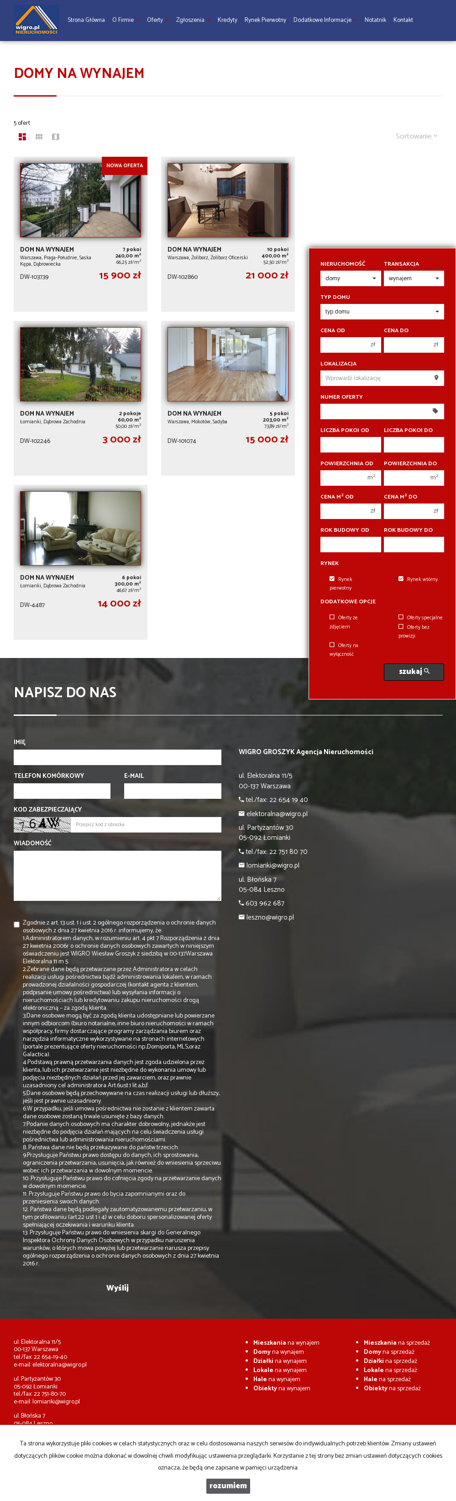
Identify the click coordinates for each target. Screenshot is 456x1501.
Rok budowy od (344, 530)
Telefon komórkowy (49, 776)
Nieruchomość (342, 264)
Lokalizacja (338, 364)
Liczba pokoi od (344, 431)
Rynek (329, 564)
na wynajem (286, 1343)
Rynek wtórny (418, 580)
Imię (20, 742)
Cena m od (337, 497)
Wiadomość (33, 843)
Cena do (396, 331)
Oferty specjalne (420, 618)
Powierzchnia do (410, 464)
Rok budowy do (408, 530)
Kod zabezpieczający (48, 810)
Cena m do (400, 497)
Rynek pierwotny (341, 584)
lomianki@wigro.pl (56, 1402)
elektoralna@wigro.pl (59, 1365)
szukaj (414, 672)
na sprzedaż (397, 1343)
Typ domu (335, 297)
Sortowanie (417, 136)
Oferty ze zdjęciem (344, 622)
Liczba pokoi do (408, 431)
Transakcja (401, 264)
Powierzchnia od (346, 464)
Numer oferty (341, 397)
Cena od (332, 331)
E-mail (134, 776)
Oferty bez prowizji (414, 631)
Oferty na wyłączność (344, 650)
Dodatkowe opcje (348, 602)
